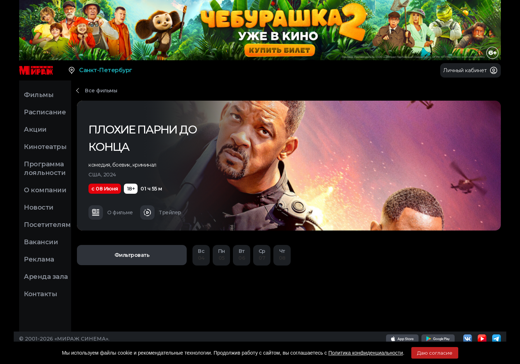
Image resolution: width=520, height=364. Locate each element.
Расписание (45, 112)
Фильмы (38, 95)
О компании (45, 190)
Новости (38, 207)
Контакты (40, 294)
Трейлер (160, 212)
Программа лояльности (44, 168)
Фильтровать (132, 255)
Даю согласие (434, 353)
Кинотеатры (45, 147)
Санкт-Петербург (100, 70)
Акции (35, 129)
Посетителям (47, 225)
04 (201, 254)
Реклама (39, 259)
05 (221, 254)
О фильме (110, 212)
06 (241, 254)
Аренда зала (46, 277)
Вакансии (41, 242)
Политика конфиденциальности (365, 353)
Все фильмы (101, 90)
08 (282, 254)
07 (262, 254)
